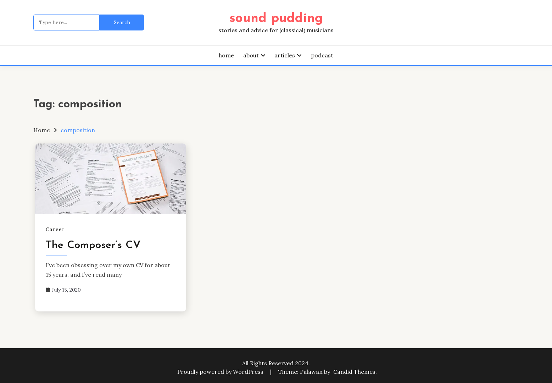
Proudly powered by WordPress (221, 371)
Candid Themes (354, 371)
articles (284, 55)
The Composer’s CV (93, 245)
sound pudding (276, 18)
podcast (322, 55)
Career (55, 229)
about (251, 55)
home (226, 55)
